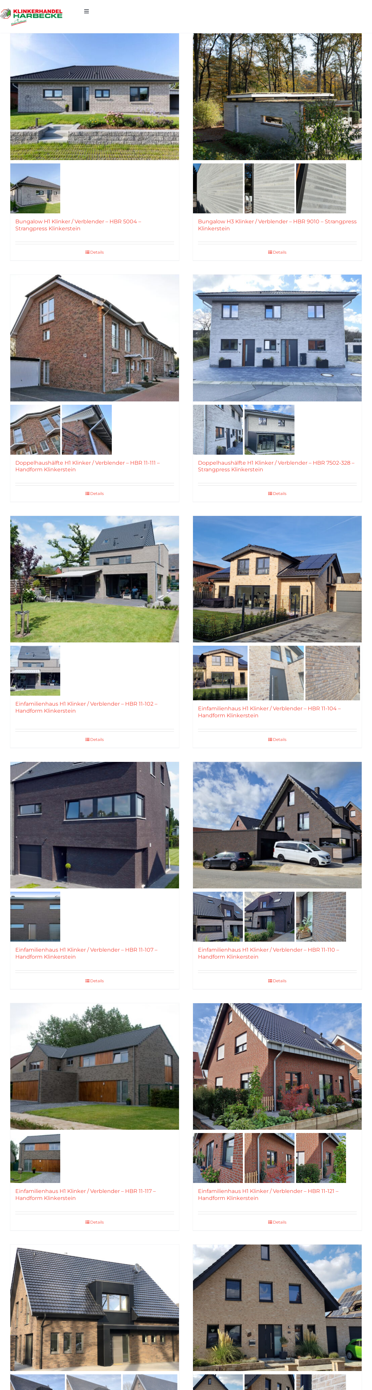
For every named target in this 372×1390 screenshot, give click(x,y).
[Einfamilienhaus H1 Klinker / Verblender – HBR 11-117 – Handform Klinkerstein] (94, 1066)
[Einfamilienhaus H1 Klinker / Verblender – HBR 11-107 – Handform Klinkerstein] (94, 825)
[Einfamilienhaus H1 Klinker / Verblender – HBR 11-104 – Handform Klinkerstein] (277, 579)
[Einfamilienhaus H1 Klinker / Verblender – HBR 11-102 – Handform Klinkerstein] (94, 579)
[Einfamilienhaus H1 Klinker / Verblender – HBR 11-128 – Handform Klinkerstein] (94, 1308)
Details (97, 252)
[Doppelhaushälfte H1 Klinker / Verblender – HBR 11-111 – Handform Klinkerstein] (94, 338)
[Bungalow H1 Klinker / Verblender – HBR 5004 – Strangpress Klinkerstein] (94, 96)
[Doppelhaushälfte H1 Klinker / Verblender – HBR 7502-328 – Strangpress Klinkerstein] (277, 338)
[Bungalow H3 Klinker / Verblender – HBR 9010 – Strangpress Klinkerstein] (277, 96)
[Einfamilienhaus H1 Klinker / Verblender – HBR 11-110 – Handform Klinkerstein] (277, 825)
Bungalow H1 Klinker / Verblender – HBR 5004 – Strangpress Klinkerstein (78, 225)
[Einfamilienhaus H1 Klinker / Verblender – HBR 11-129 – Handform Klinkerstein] (277, 1308)
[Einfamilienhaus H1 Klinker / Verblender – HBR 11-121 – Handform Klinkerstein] (277, 1066)
